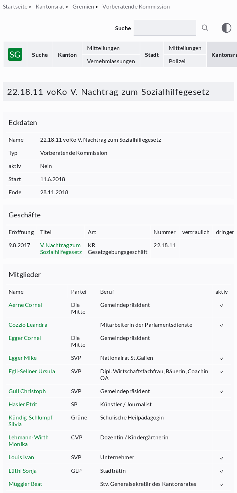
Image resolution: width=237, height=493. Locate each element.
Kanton (67, 54)
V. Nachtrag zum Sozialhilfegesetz (61, 248)
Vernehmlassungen (111, 61)
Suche (40, 54)
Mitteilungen (103, 47)
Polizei (177, 61)
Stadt (152, 54)
